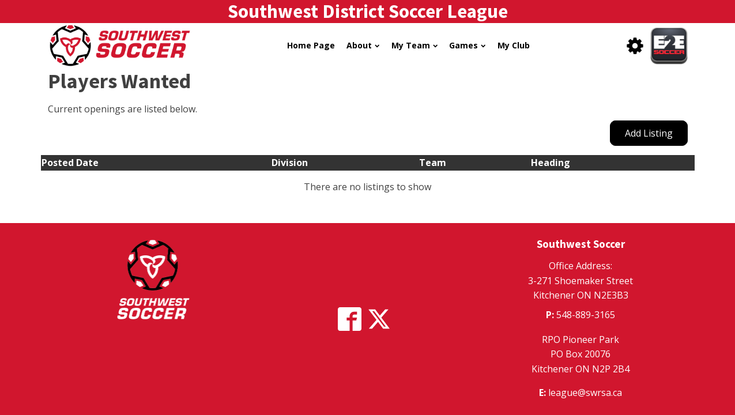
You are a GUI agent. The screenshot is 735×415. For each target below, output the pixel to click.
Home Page (311, 45)
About (362, 45)
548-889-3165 (585, 314)
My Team (414, 45)
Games (467, 45)
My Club (513, 45)
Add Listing (649, 133)
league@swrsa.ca (585, 392)
